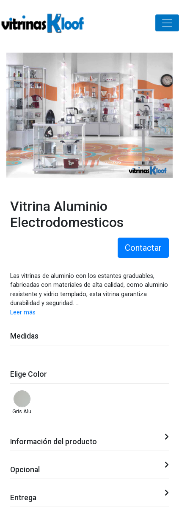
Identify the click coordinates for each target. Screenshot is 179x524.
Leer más (23, 312)
